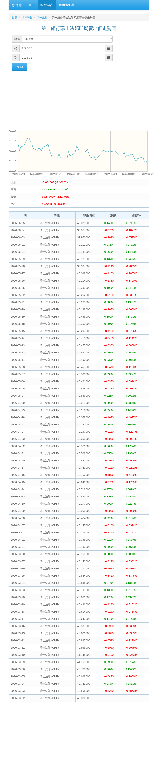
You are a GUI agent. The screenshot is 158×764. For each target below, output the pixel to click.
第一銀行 (42, 17)
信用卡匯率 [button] (68, 5)
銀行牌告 (46, 5)
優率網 (17, 5)
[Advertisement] (79, 100)
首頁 (31, 5)
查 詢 (20, 66)
